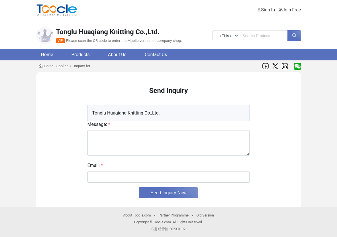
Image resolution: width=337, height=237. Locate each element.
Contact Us (156, 54)
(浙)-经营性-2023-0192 (168, 229)
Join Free (291, 10)
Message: (98, 124)
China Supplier (56, 66)
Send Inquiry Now (168, 192)
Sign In (268, 10)
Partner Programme (174, 215)
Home (47, 54)
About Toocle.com (137, 215)
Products (81, 54)
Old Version (205, 215)
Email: (95, 165)
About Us (117, 54)
